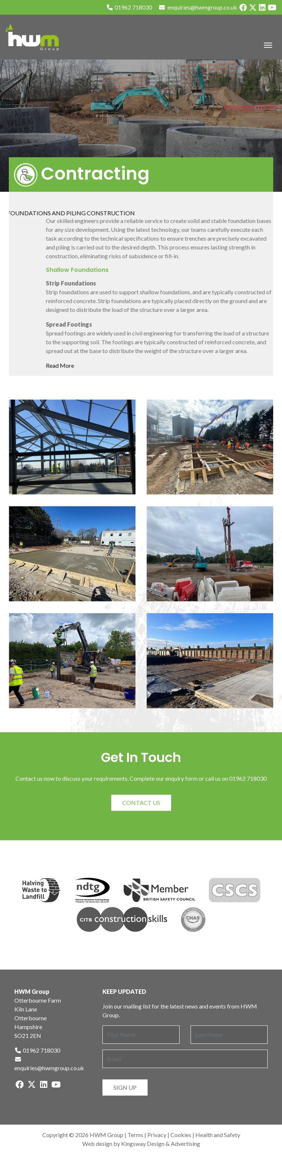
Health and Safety (217, 1134)
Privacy (156, 1134)
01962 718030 (129, 7)
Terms (135, 1134)
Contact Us (141, 802)
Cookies (180, 1134)
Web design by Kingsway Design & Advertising (141, 1143)
